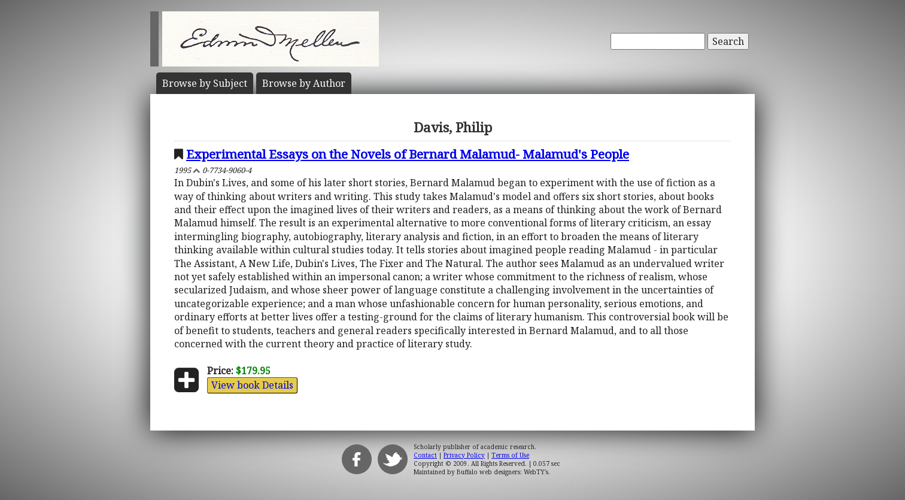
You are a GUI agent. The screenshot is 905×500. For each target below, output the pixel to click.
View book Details (252, 385)
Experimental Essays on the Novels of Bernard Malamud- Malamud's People (407, 154)
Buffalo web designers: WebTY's (502, 472)
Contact (425, 455)
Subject (204, 83)
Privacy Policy (464, 455)
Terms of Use (510, 455)
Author (303, 83)
